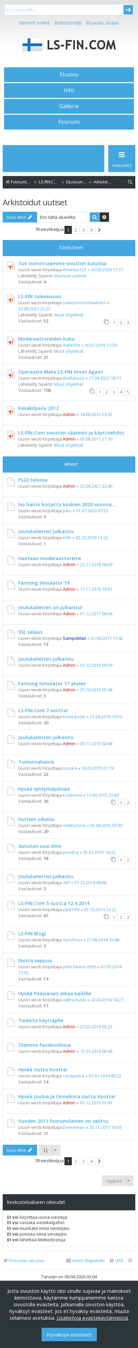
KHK (67, 537)
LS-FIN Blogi (32, 933)
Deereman (74, 1127)
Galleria (69, 106)
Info (69, 90)
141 (66, 882)
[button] (99, 230)
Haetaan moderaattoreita (49, 558)
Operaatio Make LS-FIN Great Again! (60, 372)
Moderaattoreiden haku (46, 339)
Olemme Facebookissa (44, 1045)
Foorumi (69, 122)
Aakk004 (71, 345)
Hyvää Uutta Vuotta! (42, 1069)
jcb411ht (71, 909)
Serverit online (34, 23)
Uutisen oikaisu (36, 819)
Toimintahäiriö (36, 762)
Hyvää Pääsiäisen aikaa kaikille (54, 993)
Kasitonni (72, 795)
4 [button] (91, 230)
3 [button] (83, 230)
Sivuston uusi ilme (39, 846)
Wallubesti (73, 378)
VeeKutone (74, 825)
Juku (67, 511)
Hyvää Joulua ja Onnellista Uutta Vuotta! (66, 1096)
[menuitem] (130, 182)
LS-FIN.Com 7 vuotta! (43, 710)
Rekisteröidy (68, 23)
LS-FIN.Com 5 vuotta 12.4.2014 (53, 903)
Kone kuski (74, 717)
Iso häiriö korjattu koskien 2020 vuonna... (67, 504)
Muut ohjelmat (68, 315)
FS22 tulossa (33, 480)
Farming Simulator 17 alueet (52, 683)
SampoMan (74, 638)
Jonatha (71, 852)
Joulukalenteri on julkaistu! (50, 607)
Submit (128, 9)
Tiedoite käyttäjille (40, 1020)
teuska (70, 768)
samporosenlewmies (84, 303)
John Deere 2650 (79, 967)
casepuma (73, 1076)
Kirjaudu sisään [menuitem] (102, 23)
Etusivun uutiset (70, 276)
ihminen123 (74, 270)
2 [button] (76, 230)
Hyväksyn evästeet (69, 1334)
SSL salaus (30, 632)
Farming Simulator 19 (44, 583)
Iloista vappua (35, 960)
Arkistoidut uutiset (35, 202)
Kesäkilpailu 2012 (38, 408)
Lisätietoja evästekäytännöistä (92, 1317)
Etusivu (69, 74)
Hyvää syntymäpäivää (44, 789)
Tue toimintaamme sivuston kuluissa (62, 263)
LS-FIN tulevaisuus (39, 296)
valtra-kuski (74, 1000)
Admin (69, 414)
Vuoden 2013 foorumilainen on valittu (63, 1121)
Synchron (72, 940)
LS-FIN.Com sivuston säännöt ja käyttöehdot (71, 432)
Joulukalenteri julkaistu (46, 531)
